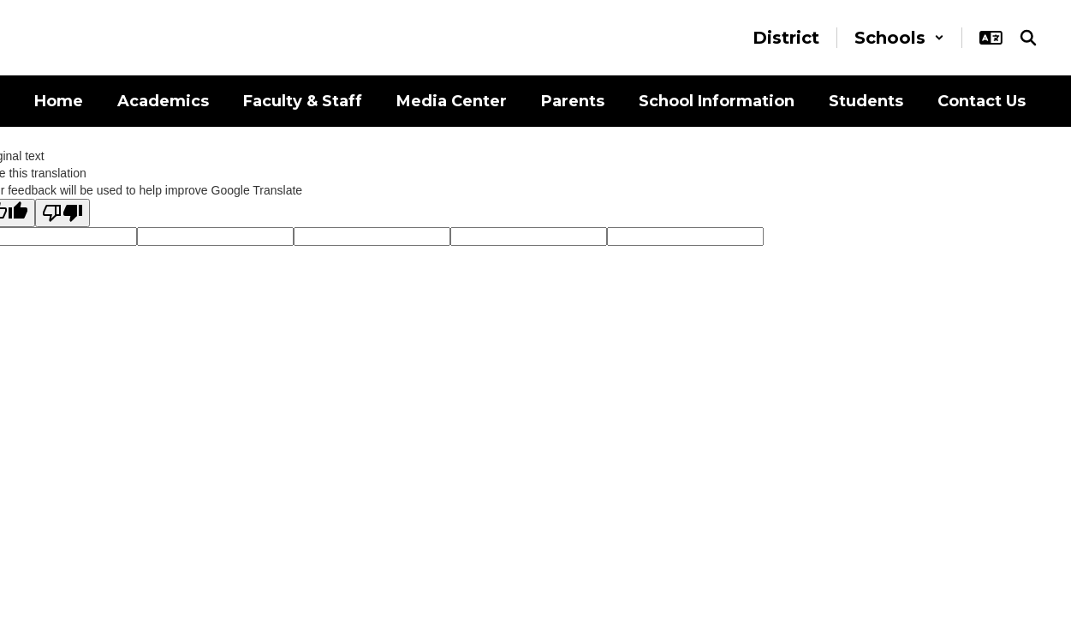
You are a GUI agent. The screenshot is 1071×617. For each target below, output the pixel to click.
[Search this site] (1028, 37)
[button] (899, 37)
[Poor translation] (62, 213)
